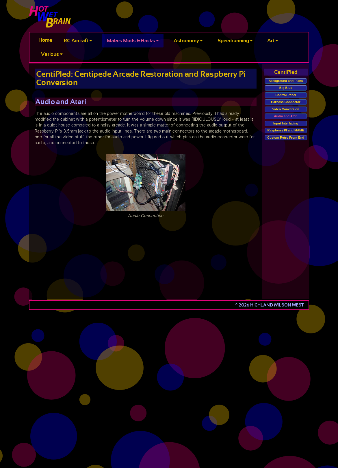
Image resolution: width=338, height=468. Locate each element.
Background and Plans (285, 80)
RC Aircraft (78, 40)
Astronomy (188, 40)
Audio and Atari (285, 116)
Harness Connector (285, 102)
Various (52, 54)
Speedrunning (235, 40)
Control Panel (285, 95)
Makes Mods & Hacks (133, 40)
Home (45, 40)
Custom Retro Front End (285, 137)
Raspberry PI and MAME (285, 130)
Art (272, 40)
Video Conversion (285, 109)
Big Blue (285, 87)
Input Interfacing (285, 123)
